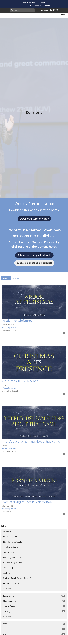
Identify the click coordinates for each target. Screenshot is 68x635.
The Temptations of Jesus (13, 557)
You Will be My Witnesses (13, 562)
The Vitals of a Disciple (12, 542)
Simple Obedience (10, 547)
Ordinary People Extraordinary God (18, 578)
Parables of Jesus (10, 552)
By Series (16, 278)
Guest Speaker (34, 611)
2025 (34, 629)
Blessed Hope (8, 568)
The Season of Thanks (12, 537)
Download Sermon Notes (34, 218)
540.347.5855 (43, 10)
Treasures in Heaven (11, 583)
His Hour (6, 573)
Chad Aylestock (34, 601)
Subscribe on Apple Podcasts (34, 255)
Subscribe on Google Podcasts (34, 263)
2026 (34, 624)
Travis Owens (34, 596)
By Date (6, 278)
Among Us (7, 532)
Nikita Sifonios (34, 606)
